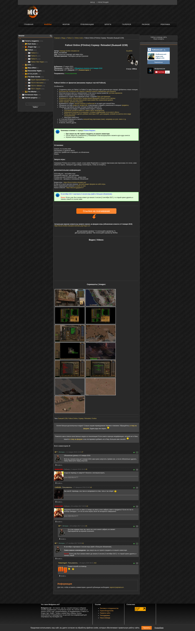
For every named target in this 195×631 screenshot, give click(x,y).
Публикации (87, 24)
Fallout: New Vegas (38, 61)
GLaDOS (129, 51)
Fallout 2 (33, 52)
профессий (83, 105)
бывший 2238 (63, 418)
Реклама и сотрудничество (109, 608)
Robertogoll (62, 563)
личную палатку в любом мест (85, 103)
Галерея (126, 24)
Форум (66, 24)
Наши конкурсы (158, 39)
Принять (146, 628)
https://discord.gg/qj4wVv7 (75, 188)
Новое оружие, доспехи (67, 102)
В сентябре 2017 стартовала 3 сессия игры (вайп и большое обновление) (86, 194)
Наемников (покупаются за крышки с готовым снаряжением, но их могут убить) (91, 112)
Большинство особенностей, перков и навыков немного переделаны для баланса (87, 91)
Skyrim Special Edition (38, 79)
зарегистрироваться (117, 587)
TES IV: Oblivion (36, 85)
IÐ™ (56, 452)
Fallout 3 (34, 55)
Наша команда (105, 618)
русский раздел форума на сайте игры (92, 184)
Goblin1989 (59, 469)
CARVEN (58, 487)
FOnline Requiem (89, 130)
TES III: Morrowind (37, 82)
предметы (125, 105)
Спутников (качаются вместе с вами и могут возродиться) (84, 110)
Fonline (94, 418)
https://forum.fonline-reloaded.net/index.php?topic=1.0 (72, 226)
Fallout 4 (34, 58)
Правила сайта (105, 613)
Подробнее (159, 628)
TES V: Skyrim (36, 88)
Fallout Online (73, 418)
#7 (82, 452)
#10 (95, 563)
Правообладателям (106, 611)
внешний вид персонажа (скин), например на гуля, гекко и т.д (104, 119)
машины (80, 102)
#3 (86, 526)
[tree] (35, 69)
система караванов (115, 93)
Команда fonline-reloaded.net (69, 51)
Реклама (165, 24)
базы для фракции (103, 96)
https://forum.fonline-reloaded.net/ (75, 182)
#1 (83, 543)
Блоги (108, 24)
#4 (91, 487)
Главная (28, 24)
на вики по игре (80, 186)
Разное (146, 24)
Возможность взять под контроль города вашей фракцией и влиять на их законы (87, 98)
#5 (86, 469)
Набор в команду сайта (159, 37)
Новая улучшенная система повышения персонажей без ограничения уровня (86, 100)
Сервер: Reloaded (84, 418)
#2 (87, 506)
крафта (75, 105)
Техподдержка (105, 615)
